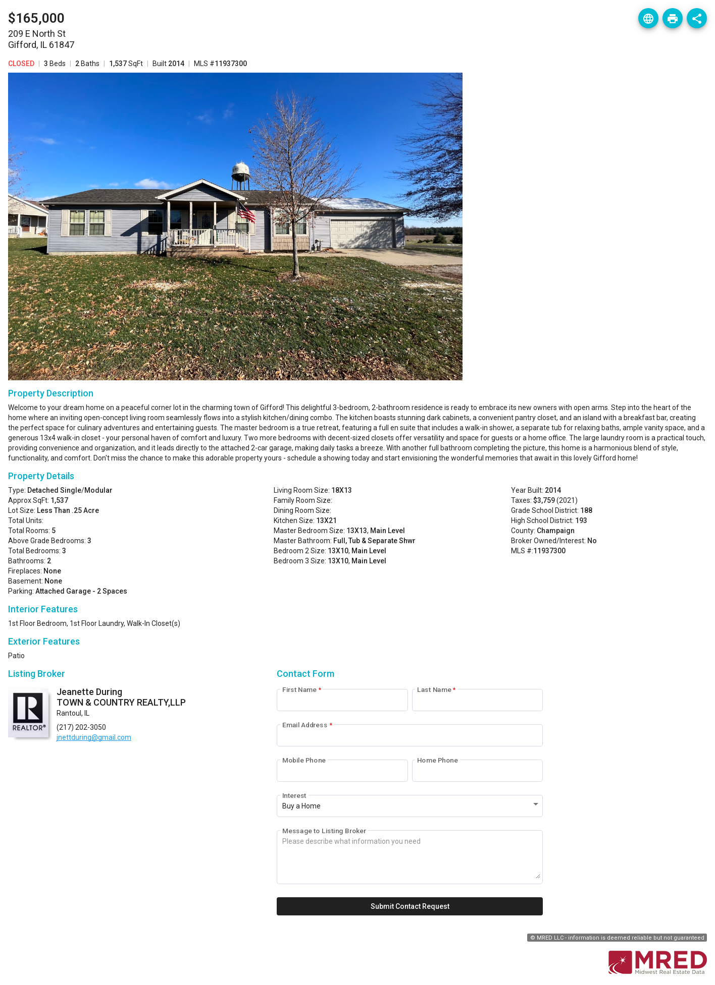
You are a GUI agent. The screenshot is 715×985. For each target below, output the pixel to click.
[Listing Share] (697, 18)
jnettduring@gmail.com (94, 737)
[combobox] (411, 806)
